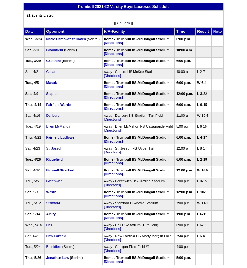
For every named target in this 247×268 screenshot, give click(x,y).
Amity (51, 214)
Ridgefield (54, 159)
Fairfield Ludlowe (60, 137)
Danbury (52, 115)
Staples (52, 94)
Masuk (51, 83)
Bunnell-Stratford (60, 170)
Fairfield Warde (58, 104)
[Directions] (113, 43)
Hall (49, 225)
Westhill (52, 192)
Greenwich (54, 181)
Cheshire (53, 61)
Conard (52, 72)
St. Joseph (54, 148)
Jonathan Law (57, 258)
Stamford (53, 203)
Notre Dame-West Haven (66, 39)
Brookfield (54, 50)
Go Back (123, 23)
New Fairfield (56, 236)
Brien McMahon (58, 126)
